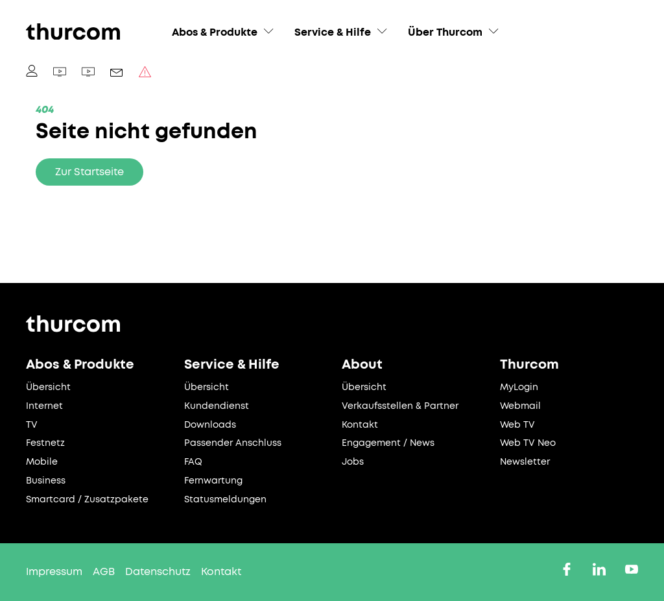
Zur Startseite (89, 172)
